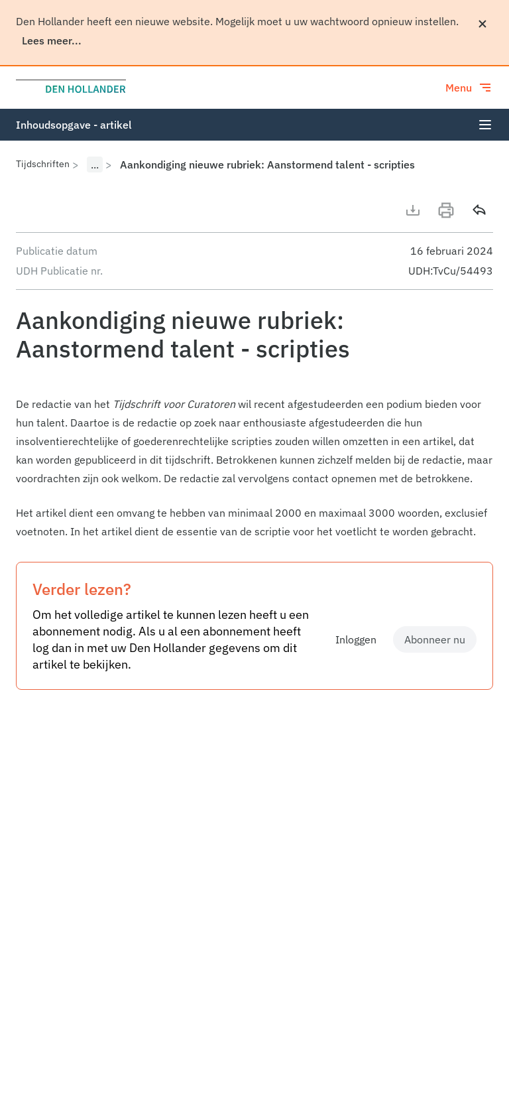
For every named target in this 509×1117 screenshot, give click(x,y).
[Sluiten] (482, 23)
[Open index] (485, 125)
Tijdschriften (43, 164)
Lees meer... (52, 40)
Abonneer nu (434, 639)
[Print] (446, 210)
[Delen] (479, 210)
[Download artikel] (413, 210)
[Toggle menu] (469, 88)
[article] (254, 468)
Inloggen (355, 639)
